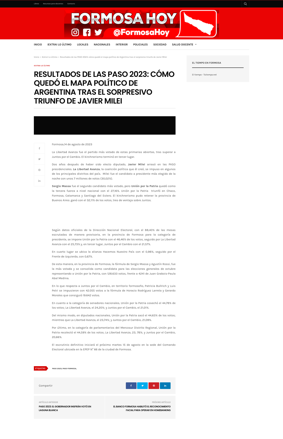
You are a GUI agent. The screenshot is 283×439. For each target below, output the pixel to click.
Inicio (38, 44)
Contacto (71, 4)
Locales (82, 44)
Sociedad (160, 44)
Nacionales (102, 44)
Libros (36, 4)
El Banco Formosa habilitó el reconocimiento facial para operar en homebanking (142, 408)
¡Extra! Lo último (59, 44)
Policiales (140, 44)
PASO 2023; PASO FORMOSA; (64, 368)
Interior (122, 44)
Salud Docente (182, 44)
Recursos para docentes (53, 4)
